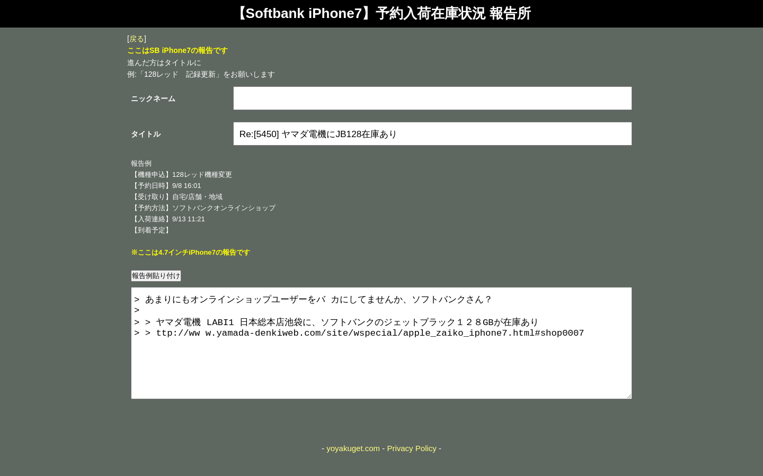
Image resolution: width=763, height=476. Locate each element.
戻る (136, 38)
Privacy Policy (411, 469)
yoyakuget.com (353, 469)
